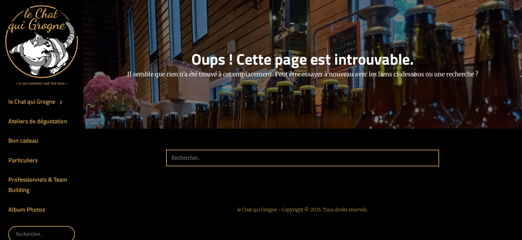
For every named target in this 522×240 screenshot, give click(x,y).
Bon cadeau (23, 140)
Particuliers (23, 160)
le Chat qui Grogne (31, 101)
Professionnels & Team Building (37, 184)
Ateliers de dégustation (37, 121)
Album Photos (26, 209)
